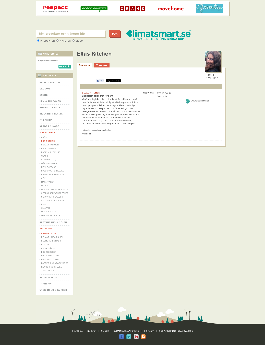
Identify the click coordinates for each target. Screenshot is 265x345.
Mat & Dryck (48, 132)
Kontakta (149, 331)
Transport (47, 284)
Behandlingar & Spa (52, 237)
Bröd (44, 137)
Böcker (45, 245)
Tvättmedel (47, 271)
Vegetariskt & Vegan (53, 201)
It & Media (46, 120)
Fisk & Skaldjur (50, 145)
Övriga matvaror (51, 215)
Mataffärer (47, 182)
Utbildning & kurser (53, 290)
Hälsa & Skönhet (50, 259)
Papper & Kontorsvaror (54, 263)
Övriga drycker (50, 212)
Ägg (43, 204)
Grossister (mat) (51, 160)
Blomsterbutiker (51, 241)
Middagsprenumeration (54, 189)
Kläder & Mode (49, 126)
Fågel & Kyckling (51, 152)
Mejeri (45, 186)
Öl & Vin (45, 208)
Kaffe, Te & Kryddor (52, 175)
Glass (44, 156)
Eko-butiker (48, 141)
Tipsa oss (101, 65)
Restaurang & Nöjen (53, 222)
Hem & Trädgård (50, 101)
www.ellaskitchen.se (200, 101)
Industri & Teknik (51, 114)
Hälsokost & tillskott (54, 171)
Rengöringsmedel (51, 267)
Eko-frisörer (48, 252)
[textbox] (70, 33)
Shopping (46, 228)
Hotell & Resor (50, 107)
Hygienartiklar (50, 256)
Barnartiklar (49, 233)
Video (77, 41)
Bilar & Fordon (50, 82)
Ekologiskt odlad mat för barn (97, 96)
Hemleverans (48, 167)
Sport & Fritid (49, 277)
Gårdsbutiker (49, 163)
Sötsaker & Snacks (52, 197)
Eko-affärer (48, 248)
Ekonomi (45, 89)
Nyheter (63, 41)
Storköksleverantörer (55, 193)
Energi (44, 95)
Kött (44, 178)
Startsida (77, 331)
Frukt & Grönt (49, 148)
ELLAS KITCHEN (91, 92)
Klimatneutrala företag (126, 331)
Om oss (105, 331)
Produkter (46, 41)
